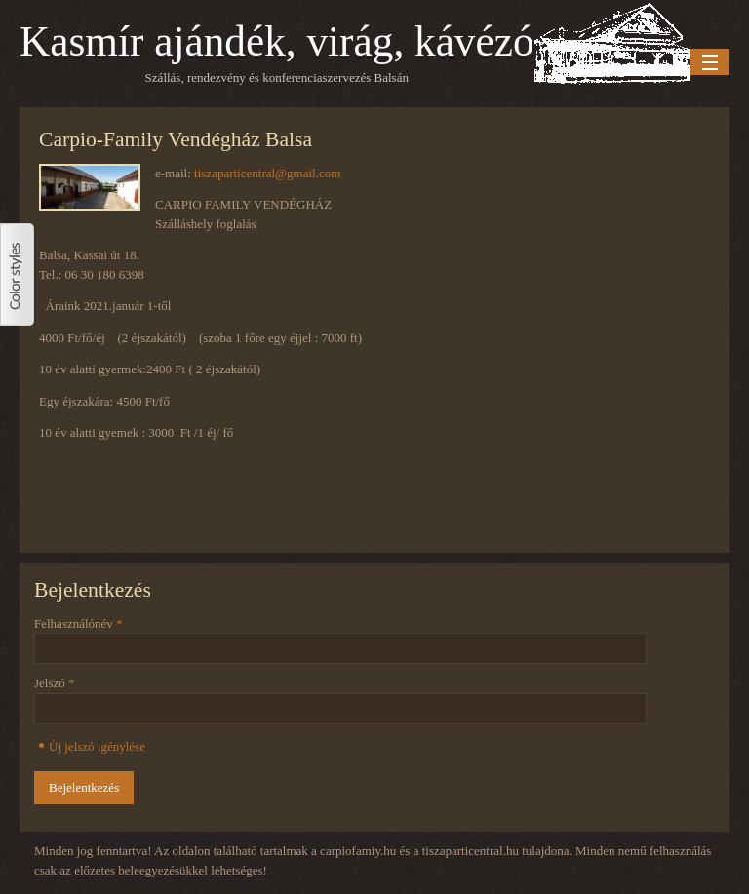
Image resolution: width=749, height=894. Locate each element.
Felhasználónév (78, 623)
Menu (709, 62)
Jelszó (54, 683)
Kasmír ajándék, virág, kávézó (277, 41)
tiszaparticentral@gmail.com (267, 173)
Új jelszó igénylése (97, 746)
